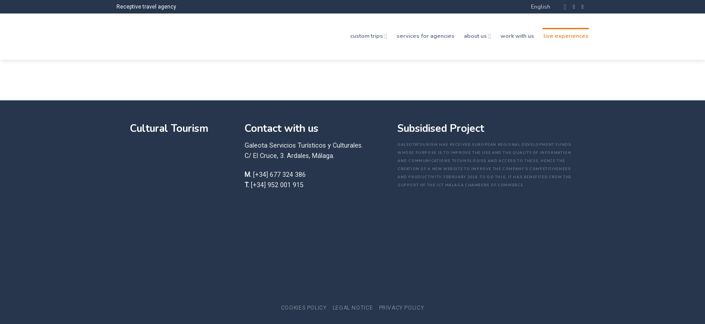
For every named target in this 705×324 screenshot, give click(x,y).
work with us (517, 36)
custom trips (368, 36)
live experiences (566, 36)
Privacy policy (401, 308)
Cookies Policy (304, 308)
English (548, 7)
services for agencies (426, 36)
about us (477, 36)
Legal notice (353, 308)
